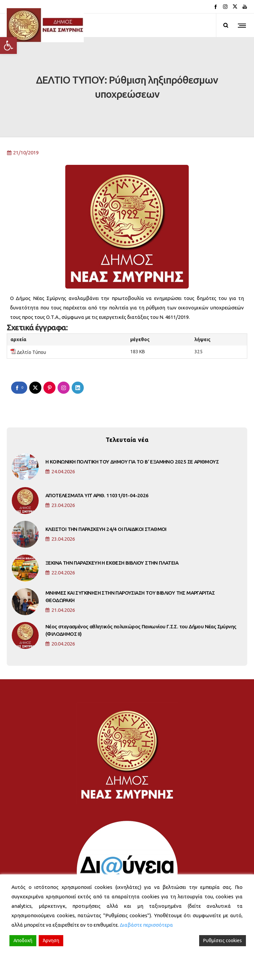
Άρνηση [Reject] (51, 940)
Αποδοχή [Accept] (22, 940)
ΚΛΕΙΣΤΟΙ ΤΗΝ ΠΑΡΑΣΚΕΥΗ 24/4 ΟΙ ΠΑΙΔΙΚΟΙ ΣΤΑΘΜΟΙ (106, 504)
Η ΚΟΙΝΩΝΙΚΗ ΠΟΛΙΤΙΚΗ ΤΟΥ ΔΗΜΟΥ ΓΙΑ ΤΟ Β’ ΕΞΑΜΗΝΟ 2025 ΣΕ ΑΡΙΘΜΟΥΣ (132, 437)
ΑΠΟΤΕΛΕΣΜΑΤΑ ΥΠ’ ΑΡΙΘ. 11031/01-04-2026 (97, 471)
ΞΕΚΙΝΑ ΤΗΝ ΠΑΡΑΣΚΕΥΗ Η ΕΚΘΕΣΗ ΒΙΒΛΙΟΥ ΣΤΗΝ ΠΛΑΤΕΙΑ (111, 538)
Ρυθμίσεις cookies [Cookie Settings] (222, 940)
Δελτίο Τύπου (31, 327)
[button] (8, 45)
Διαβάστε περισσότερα (146, 925)
